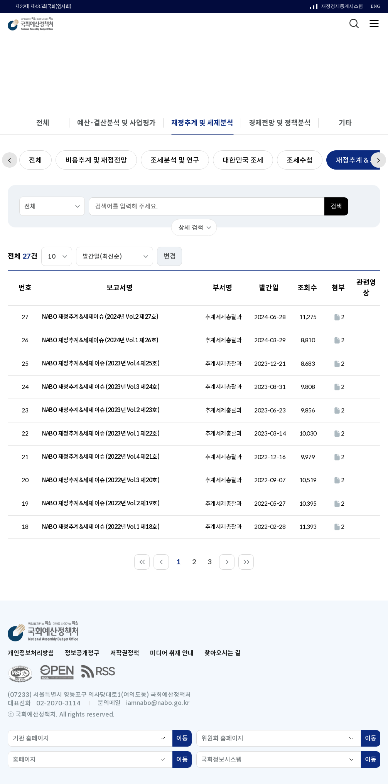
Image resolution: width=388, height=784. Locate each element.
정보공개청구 (82, 653)
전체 (42, 123)
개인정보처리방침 (31, 653)
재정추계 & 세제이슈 (297, 49)
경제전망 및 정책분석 (280, 123)
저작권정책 (124, 653)
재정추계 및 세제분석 (227, 49)
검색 (336, 206)
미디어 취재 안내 (172, 653)
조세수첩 (300, 160)
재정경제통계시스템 (336, 8)
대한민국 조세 (243, 160)
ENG (375, 6)
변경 (169, 256)
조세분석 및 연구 (174, 160)
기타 (345, 123)
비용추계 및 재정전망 (96, 160)
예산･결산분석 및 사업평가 (116, 123)
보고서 (133, 49)
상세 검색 (191, 228)
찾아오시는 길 (222, 653)
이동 (184, 739)
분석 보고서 (169, 49)
